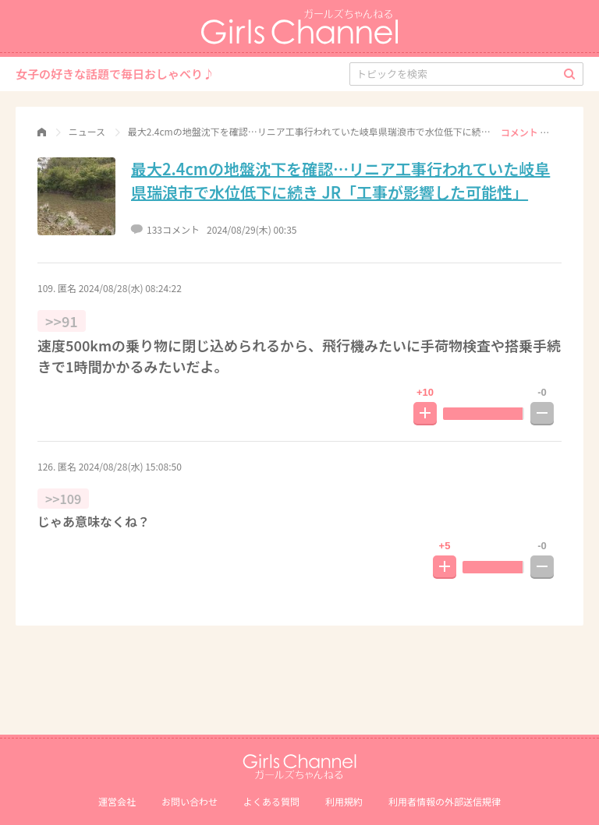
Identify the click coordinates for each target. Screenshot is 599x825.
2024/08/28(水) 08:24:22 (130, 287)
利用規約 (344, 801)
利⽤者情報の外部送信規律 (444, 801)
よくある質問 (271, 801)
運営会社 (117, 801)
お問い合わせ (189, 801)
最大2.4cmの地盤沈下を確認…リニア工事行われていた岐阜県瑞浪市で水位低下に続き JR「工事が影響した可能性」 (340, 180)
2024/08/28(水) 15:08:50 (130, 466)
